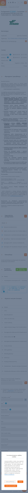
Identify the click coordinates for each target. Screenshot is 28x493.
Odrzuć (20, 481)
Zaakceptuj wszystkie (11, 486)
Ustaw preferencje (10, 481)
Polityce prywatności (9, 474)
